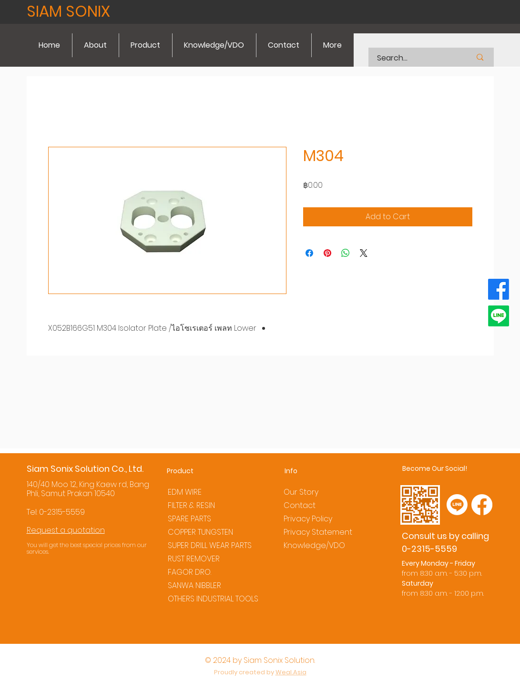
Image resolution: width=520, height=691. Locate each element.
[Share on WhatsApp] (345, 253)
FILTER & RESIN (191, 505)
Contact (300, 505)
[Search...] (412, 58)
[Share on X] (363, 253)
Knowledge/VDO (314, 545)
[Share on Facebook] (309, 253)
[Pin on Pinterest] (327, 253)
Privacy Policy (308, 518)
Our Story (301, 492)
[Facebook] (498, 289)
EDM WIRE (185, 492)
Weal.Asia (290, 672)
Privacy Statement (318, 532)
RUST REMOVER (194, 558)
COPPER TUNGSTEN (200, 532)
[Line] (498, 315)
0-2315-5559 (62, 512)
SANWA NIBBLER (194, 585)
